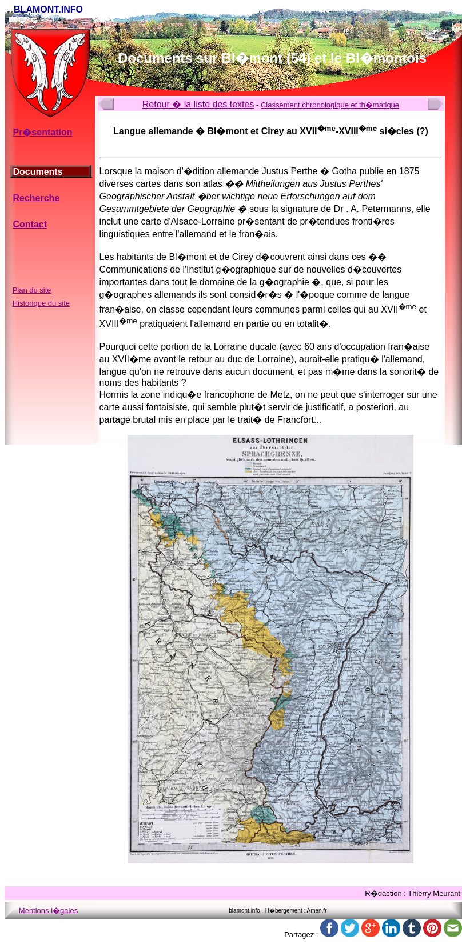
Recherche (36, 198)
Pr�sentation (42, 132)
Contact (30, 224)
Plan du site (32, 290)
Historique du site (41, 303)
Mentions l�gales (48, 910)
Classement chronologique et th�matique (330, 105)
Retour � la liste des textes (198, 104)
